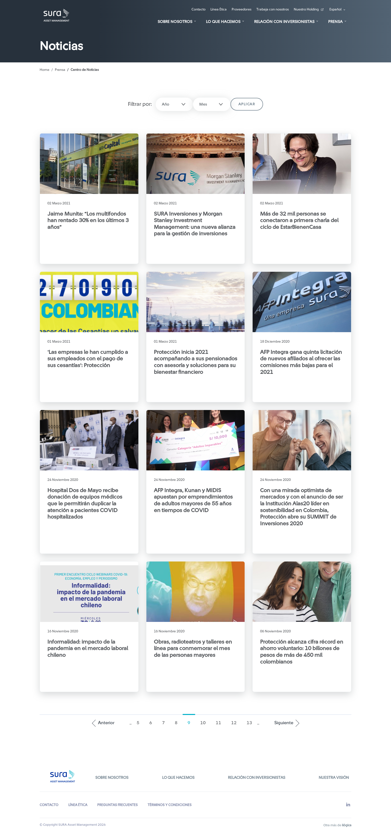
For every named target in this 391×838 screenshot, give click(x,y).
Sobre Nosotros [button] (175, 22)
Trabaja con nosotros (272, 9)
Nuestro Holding (306, 9)
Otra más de (337, 822)
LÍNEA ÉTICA (77, 802)
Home (44, 70)
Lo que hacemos (178, 776)
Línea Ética (218, 9)
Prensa (60, 70)
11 (221, 722)
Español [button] (335, 9)
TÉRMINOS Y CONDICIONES (170, 802)
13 (252, 722)
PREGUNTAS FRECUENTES (117, 802)
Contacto (198, 9)
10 (205, 722)
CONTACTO (49, 802)
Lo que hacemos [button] (223, 22)
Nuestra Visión (333, 776)
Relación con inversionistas (256, 776)
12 (236, 722)
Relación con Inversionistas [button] (284, 22)
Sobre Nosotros (112, 776)
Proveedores (241, 9)
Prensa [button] (335, 22)
